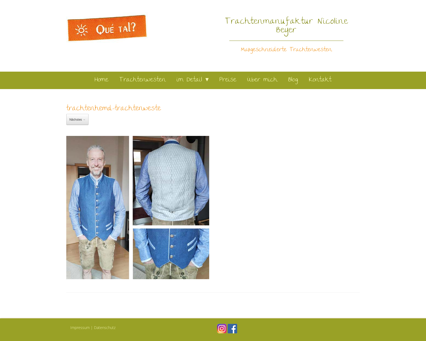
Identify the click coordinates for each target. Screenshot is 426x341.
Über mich (262, 80)
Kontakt (320, 80)
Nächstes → (77, 119)
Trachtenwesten (142, 80)
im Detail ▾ (193, 80)
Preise (228, 80)
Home (101, 80)
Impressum (80, 327)
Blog (293, 80)
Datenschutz (104, 327)
